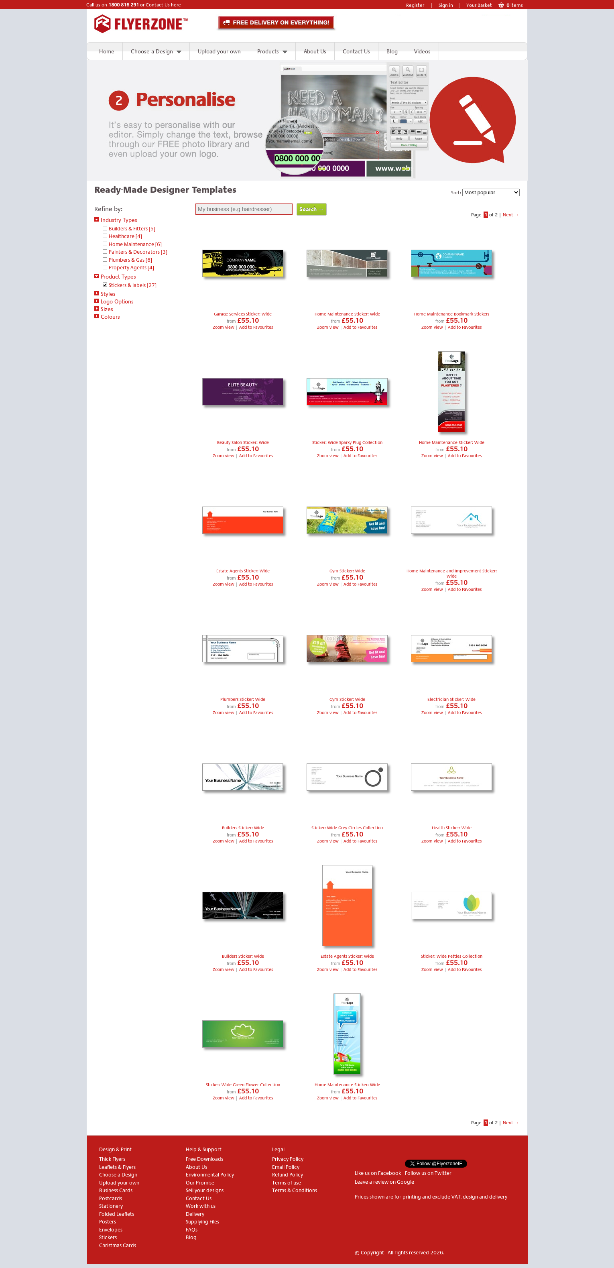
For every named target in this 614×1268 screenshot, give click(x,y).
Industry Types (115, 220)
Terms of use (286, 1182)
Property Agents (131, 267)
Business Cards (115, 1190)
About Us (315, 51)
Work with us (201, 1206)
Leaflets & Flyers (117, 1167)
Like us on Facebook (378, 1173)
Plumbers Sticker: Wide (242, 699)
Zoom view (224, 327)
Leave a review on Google (384, 1181)
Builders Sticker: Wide (243, 827)
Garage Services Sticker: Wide (243, 314)
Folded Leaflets (116, 1214)
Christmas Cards (117, 1245)
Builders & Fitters (132, 228)
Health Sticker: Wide (452, 827)
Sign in (446, 5)
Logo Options (114, 301)
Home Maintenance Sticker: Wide (347, 314)
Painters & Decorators (138, 251)
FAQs (191, 1229)
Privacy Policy (287, 1159)
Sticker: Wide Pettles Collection (451, 956)
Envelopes (110, 1229)
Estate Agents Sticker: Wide (243, 571)
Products (268, 51)
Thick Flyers (112, 1159)
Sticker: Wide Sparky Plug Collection (347, 442)
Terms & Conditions (294, 1190)
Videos (422, 51)
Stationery (111, 1206)
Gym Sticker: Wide (347, 571)
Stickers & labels (133, 285)
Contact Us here (163, 5)
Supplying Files (202, 1221)
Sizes (103, 309)
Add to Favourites (256, 327)
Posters (107, 1221)
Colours (107, 316)
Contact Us (356, 51)
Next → (511, 215)
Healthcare (125, 236)
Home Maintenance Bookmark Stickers (451, 314)
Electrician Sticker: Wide (451, 699)
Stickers (108, 1237)
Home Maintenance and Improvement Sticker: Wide (452, 573)
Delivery (195, 1214)
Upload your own (219, 51)
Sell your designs (205, 1190)
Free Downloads (204, 1159)
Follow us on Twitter (428, 1173)
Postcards (110, 1198)
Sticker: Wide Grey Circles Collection (347, 827)
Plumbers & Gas (130, 259)
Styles (105, 293)
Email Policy (285, 1167)
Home (106, 51)
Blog (392, 51)
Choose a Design (152, 51)
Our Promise (200, 1182)
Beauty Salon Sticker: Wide (243, 442)
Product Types (115, 276)
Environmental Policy (210, 1174)
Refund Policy (287, 1174)
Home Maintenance (135, 244)
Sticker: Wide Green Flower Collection (243, 1084)
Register (415, 5)
